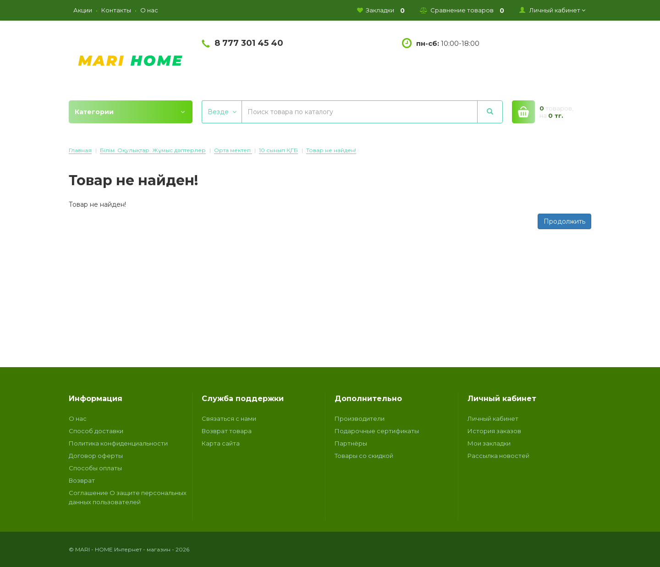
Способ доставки (96, 431)
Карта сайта (221, 443)
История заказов (494, 431)
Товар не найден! (331, 150)
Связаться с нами (229, 418)
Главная (80, 150)
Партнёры (351, 443)
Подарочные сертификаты (377, 431)
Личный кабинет (493, 418)
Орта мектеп (233, 150)
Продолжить (564, 221)
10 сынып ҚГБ (278, 150)
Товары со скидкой (364, 455)
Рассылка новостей (498, 455)
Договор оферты (96, 455)
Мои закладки (489, 443)
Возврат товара (227, 431)
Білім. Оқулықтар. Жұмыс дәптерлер (153, 150)
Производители (360, 418)
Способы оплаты (95, 468)
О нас (78, 418)
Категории (130, 111)
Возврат (82, 480)
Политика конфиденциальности (118, 443)
